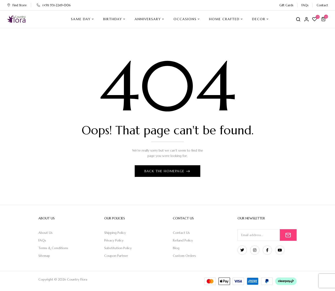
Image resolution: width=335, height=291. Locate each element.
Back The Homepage (165, 171)
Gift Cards (286, 5)
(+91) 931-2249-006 (54, 5)
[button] (324, 19)
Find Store (17, 5)
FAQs (305, 5)
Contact (322, 5)
